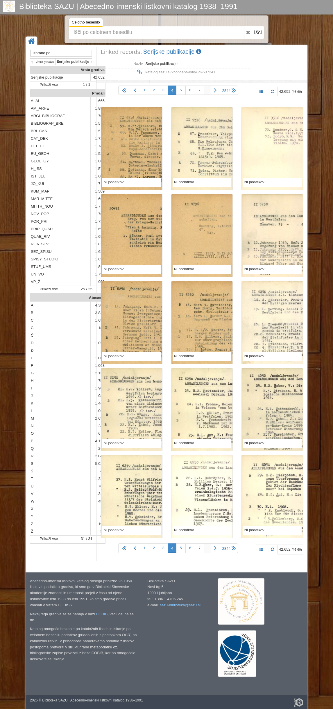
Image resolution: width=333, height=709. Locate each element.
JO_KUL (38, 184)
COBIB (102, 614)
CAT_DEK (39, 138)
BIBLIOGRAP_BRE (47, 123)
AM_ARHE (40, 108)
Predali (98, 93)
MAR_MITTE (42, 199)
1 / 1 (86, 84)
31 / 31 (86, 538)
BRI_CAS (39, 131)
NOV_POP (40, 214)
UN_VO (37, 274)
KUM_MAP (40, 191)
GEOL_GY (40, 161)
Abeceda (97, 297)
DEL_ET (38, 146)
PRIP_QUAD (42, 229)
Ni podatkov (114, 182)
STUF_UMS (41, 266)
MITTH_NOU (42, 206)
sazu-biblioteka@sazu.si (180, 605)
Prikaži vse (49, 84)
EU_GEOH (40, 153)
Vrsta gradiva (93, 70)
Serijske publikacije (47, 77)
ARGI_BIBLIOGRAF (48, 116)
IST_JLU (38, 176)
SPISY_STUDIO (44, 259)
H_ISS (36, 168)
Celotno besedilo (86, 23)
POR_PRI (39, 221)
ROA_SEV (40, 244)
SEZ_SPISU (41, 251)
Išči (258, 32)
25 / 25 (86, 289)
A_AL (35, 101)
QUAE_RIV (40, 236)
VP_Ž (35, 282)
